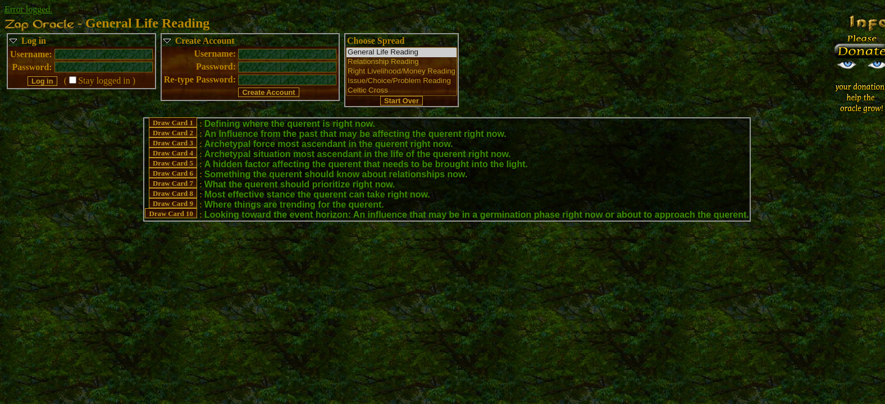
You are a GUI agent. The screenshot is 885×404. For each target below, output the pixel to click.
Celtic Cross (401, 90)
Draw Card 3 (173, 143)
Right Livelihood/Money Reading (401, 71)
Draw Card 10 (171, 214)
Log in (33, 40)
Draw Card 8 (173, 194)
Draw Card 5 (173, 163)
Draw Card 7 (173, 183)
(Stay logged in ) (99, 80)
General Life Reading (401, 52)
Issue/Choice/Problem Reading (401, 81)
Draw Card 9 (173, 204)
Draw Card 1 (173, 123)
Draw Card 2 (173, 133)
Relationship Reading (401, 62)
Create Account (205, 40)
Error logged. (28, 9)
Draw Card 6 (173, 173)
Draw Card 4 (173, 153)
